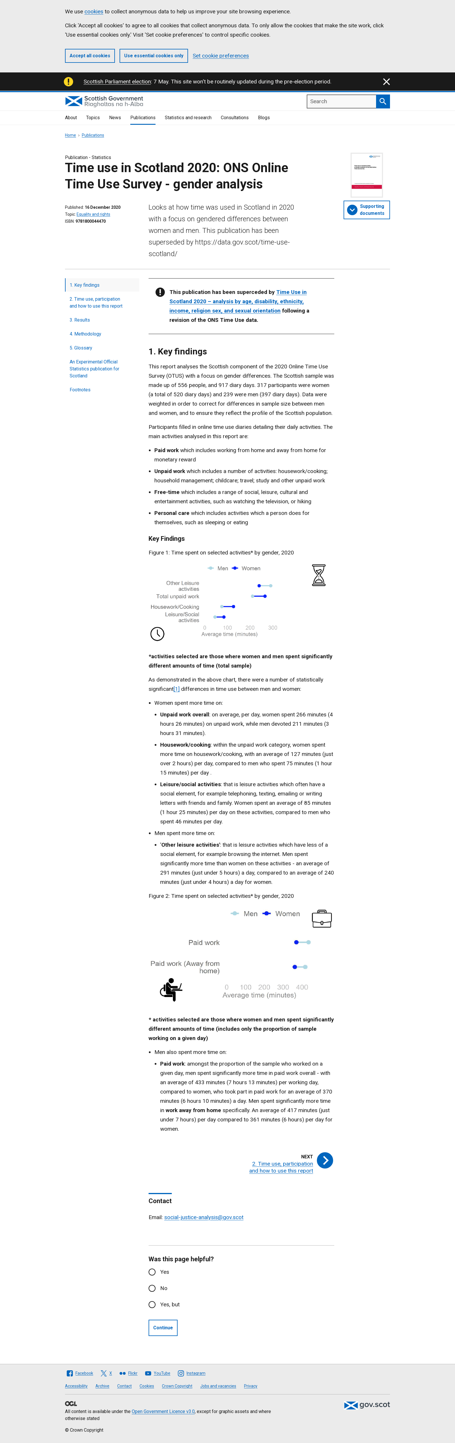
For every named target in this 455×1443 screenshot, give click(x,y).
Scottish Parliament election (117, 81)
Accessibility (76, 1386)
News (115, 117)
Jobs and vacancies (218, 1386)
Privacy (250, 1386)
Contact (124, 1386)
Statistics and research (188, 117)
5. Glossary (81, 348)
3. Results (80, 320)
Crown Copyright (177, 1386)
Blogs (264, 117)
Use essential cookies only (153, 55)
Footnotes (80, 390)
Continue (163, 1327)
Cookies (147, 1386)
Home (70, 135)
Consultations (235, 117)
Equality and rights (93, 214)
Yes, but (170, 1304)
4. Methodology (85, 334)
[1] (177, 689)
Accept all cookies (90, 55)
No (163, 1288)
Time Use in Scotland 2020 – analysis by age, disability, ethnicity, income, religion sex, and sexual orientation (238, 301)
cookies (93, 11)
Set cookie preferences (221, 55)
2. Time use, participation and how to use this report (96, 302)
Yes (164, 1272)
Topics (93, 117)
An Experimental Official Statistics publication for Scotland (94, 369)
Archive (102, 1386)
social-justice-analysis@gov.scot (203, 1217)
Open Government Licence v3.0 (163, 1411)
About (71, 117)
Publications (143, 117)
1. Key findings (85, 285)
